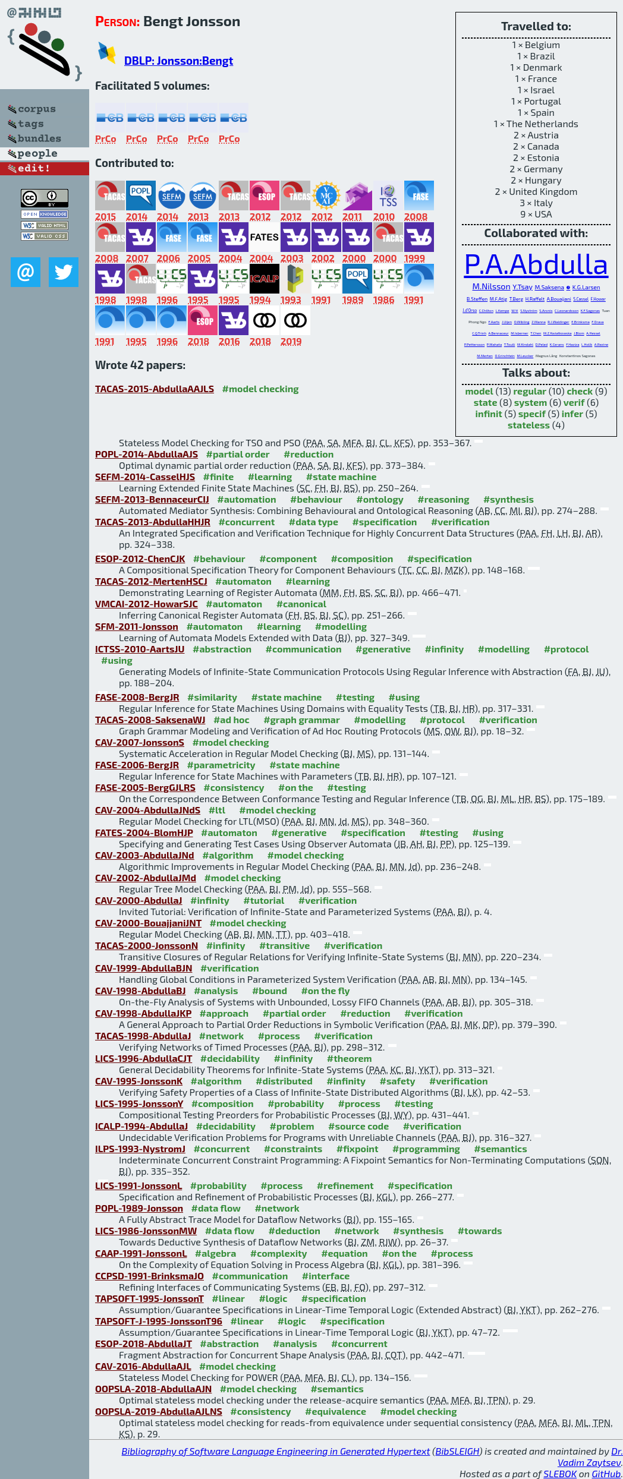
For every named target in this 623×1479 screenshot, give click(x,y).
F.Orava (597, 322)
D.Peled (542, 344)
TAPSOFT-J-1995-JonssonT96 (158, 1320)
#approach (223, 1012)
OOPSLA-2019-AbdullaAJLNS (158, 1411)
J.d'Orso (469, 310)
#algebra (215, 1253)
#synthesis (508, 498)
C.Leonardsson (566, 310)
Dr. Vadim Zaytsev (590, 1456)
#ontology (380, 498)
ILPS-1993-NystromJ (140, 1148)
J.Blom (579, 333)
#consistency (233, 787)
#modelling (341, 626)
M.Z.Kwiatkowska (557, 333)
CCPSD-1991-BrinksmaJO (149, 1275)
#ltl (217, 809)
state (486, 402)
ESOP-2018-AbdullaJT (143, 1343)
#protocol (566, 648)
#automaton (243, 580)
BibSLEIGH (457, 1450)
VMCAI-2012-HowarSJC (146, 603)
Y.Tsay (522, 286)
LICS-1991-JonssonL (138, 1185)
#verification (460, 521)
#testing (355, 696)
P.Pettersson (474, 344)
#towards (480, 1230)
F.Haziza (572, 344)
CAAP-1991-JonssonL (141, 1253)
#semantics (500, 1148)
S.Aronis (545, 310)
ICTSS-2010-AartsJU (140, 648)
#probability (296, 1103)
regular (529, 390)
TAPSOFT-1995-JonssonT (149, 1298)
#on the (295, 787)
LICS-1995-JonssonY (139, 1103)
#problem (292, 1125)
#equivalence (335, 1411)
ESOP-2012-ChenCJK (140, 558)
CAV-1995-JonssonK (139, 1080)
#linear (228, 1298)
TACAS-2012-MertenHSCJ (151, 580)
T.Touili (509, 344)
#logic (273, 1298)
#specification (384, 521)
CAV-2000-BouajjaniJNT (148, 922)
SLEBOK (560, 1473)
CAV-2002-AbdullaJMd (145, 877)
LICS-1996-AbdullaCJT (143, 1058)
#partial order (238, 453)
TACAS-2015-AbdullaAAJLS (154, 388)
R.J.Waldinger (558, 322)
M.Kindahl (525, 344)
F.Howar (598, 299)
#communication (304, 648)
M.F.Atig (498, 299)
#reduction (308, 453)
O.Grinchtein (504, 356)
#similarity (212, 696)
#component (288, 558)
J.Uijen (507, 322)
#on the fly (325, 990)
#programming (426, 1148)
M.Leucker (525, 356)
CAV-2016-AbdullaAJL (143, 1365)
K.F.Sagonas (590, 310)
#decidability (230, 1058)
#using (117, 660)
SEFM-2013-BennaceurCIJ (152, 498)
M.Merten (485, 356)
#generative (383, 648)
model (479, 390)
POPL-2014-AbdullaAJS (146, 453)
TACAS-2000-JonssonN (146, 945)
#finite (218, 476)
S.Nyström (528, 310)
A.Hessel (593, 333)
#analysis (216, 990)
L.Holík (586, 344)
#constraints (293, 1148)
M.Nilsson (492, 286)
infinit (489, 413)
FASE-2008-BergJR (137, 696)
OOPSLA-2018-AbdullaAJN (153, 1388)
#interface (326, 1275)
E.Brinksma (580, 322)
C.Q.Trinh (479, 333)
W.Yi (514, 310)
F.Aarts (494, 322)
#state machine (341, 476)
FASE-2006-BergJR (137, 764)
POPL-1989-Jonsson (139, 1207)
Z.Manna (538, 322)
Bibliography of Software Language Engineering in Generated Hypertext (276, 1450)
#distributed (284, 1080)
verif (574, 402)
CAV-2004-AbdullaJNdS (147, 809)
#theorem (349, 1058)
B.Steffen (477, 299)
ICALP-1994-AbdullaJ (141, 1125)
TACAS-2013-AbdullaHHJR (152, 521)
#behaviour (316, 498)
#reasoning (443, 498)
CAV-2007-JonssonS (139, 742)
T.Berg (516, 299)
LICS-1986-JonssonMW (146, 1230)
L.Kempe (502, 310)
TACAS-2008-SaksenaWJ (150, 719)
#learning (270, 476)
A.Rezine (601, 344)
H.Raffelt (535, 299)
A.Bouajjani (559, 299)
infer (572, 413)
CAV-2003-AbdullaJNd (144, 854)
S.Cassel (581, 299)
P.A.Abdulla (536, 262)
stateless (529, 424)
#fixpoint (357, 1148)
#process (279, 1035)
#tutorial (263, 900)
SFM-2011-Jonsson (136, 626)
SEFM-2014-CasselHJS (145, 476)
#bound (269, 990)
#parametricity (221, 764)
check (580, 390)
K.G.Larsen (586, 287)
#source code (358, 1125)
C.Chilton (486, 310)
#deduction (294, 1230)
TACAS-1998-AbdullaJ (143, 1035)
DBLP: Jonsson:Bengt (178, 60)
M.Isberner (519, 333)
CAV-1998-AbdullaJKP (143, 1012)
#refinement (345, 1185)
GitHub (606, 1473)
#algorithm (227, 854)
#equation (344, 1253)
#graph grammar (301, 719)
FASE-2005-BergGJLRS (145, 787)
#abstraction (222, 648)
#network (221, 1035)
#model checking (260, 388)
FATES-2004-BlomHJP (144, 832)
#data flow (216, 1207)
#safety (398, 1080)
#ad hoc (231, 719)
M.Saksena (549, 287)
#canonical (301, 603)
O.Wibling (522, 322)
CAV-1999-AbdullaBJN (143, 967)
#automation (246, 498)
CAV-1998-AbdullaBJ (140, 990)
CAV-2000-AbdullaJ (139, 900)
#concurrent (246, 521)
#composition (362, 558)
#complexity (278, 1253)
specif (532, 413)
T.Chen (535, 333)
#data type (313, 521)
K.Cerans (557, 344)
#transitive (284, 945)
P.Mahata (494, 344)
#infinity (444, 648)
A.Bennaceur (498, 333)
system (531, 402)
